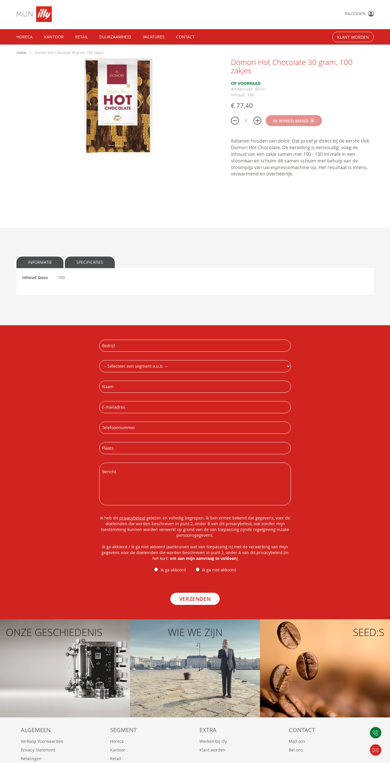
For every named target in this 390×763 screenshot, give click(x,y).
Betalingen (31, 758)
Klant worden (212, 750)
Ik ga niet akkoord (219, 570)
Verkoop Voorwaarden (42, 741)
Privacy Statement (38, 750)
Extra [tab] (207, 730)
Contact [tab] (302, 730)
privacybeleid (132, 518)
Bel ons (296, 750)
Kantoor (117, 750)
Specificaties (89, 262)
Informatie (40, 262)
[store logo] (53, 14)
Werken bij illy (213, 741)
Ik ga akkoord (173, 570)
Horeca (117, 741)
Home (21, 52)
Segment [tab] (123, 730)
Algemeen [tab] (36, 730)
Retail (115, 758)
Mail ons (297, 741)
